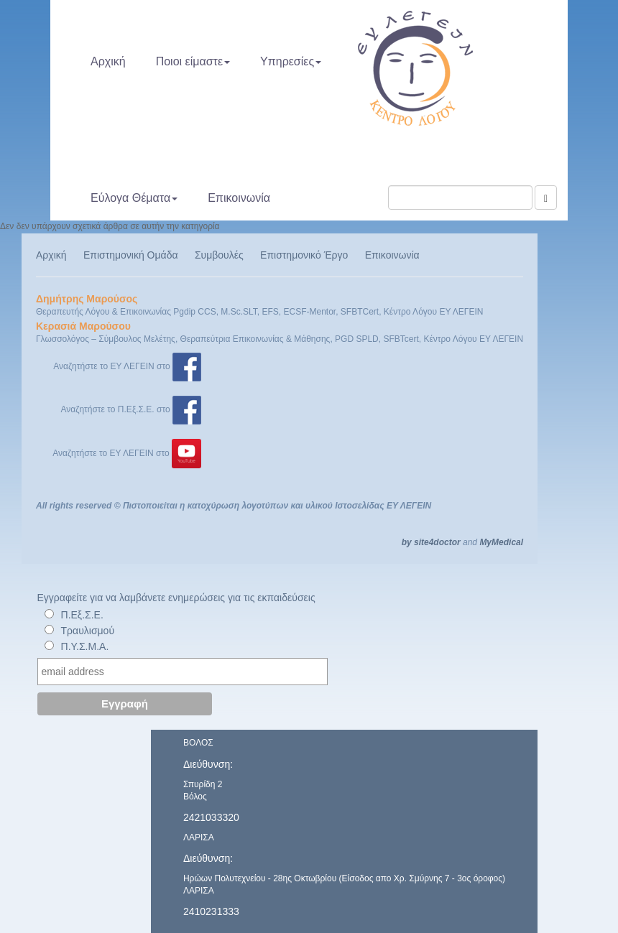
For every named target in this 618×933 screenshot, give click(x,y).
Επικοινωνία (239, 198)
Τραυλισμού (88, 630)
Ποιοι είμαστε (193, 61)
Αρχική (108, 61)
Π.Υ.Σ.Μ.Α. (85, 646)
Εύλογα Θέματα (134, 198)
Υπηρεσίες (290, 61)
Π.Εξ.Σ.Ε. (82, 615)
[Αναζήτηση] (546, 197)
